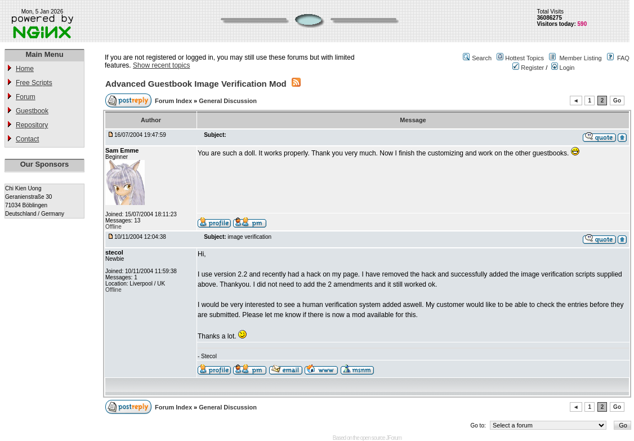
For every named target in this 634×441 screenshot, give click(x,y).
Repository (32, 125)
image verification (249, 237)
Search (482, 58)
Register (528, 67)
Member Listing (580, 58)
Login (563, 67)
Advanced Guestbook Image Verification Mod (196, 83)
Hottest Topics (524, 58)
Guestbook (32, 111)
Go (617, 100)
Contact (27, 139)
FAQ (623, 58)
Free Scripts (34, 83)
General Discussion (228, 100)
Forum (25, 97)
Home (25, 69)
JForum (393, 438)
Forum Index (174, 100)
